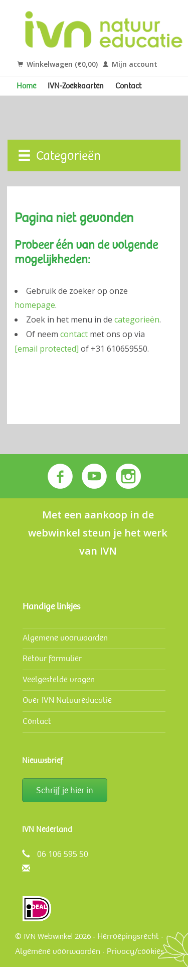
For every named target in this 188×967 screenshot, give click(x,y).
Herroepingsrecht (128, 936)
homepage (35, 304)
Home (26, 86)
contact (74, 334)
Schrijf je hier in (64, 790)
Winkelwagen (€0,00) (58, 64)
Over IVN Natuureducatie (67, 700)
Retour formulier (52, 658)
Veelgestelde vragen (59, 679)
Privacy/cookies (135, 951)
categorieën (136, 319)
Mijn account (130, 64)
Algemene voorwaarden (65, 637)
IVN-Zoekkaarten (76, 86)
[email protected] (47, 348)
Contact (128, 86)
